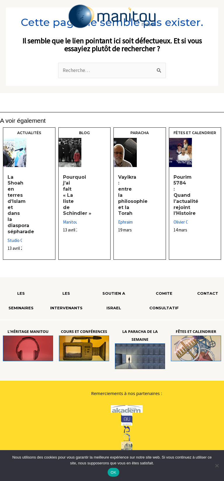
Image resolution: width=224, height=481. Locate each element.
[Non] (217, 465)
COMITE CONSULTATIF (164, 300)
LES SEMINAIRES (21, 300)
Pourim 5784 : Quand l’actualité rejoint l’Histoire (186, 195)
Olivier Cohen (186, 222)
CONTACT (207, 293)
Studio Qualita (20, 240)
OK (113, 472)
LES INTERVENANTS (66, 300)
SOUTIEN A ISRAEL (113, 300)
